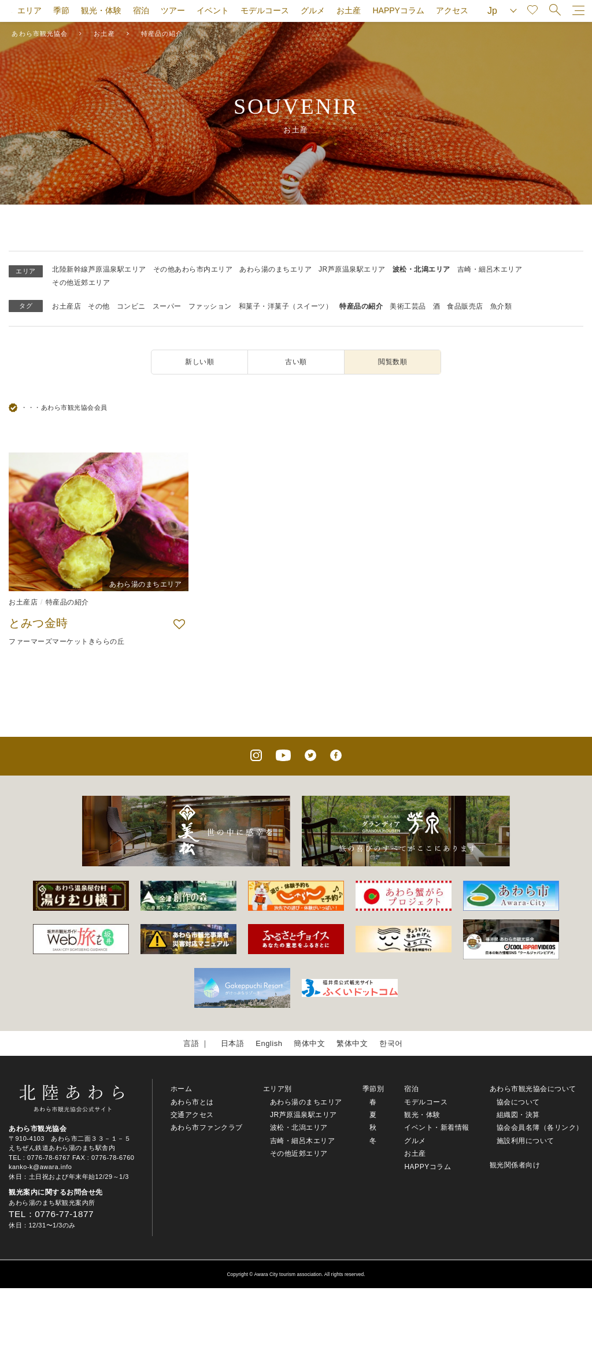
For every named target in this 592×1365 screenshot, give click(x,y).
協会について (518, 1102)
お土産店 (66, 306)
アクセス (452, 10)
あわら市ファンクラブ (207, 1127)
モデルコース (264, 10)
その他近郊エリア (81, 283)
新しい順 (199, 362)
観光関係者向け (515, 1165)
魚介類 (501, 306)
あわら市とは (192, 1102)
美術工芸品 (408, 306)
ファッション (210, 306)
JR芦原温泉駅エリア (352, 269)
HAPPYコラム (398, 10)
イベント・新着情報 (436, 1127)
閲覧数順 (392, 362)
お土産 (348, 10)
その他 (99, 306)
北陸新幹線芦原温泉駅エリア (99, 269)
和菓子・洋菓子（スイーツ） (286, 306)
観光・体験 (101, 10)
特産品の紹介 (361, 306)
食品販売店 (465, 306)
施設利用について (525, 1141)
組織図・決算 (518, 1115)
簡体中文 (309, 1043)
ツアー (173, 10)
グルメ (313, 10)
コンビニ (131, 306)
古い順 (296, 362)
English (269, 1043)
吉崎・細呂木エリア (490, 269)
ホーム (182, 1089)
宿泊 (141, 10)
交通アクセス (192, 1115)
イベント (213, 10)
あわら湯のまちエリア (275, 269)
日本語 (233, 1043)
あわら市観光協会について (533, 1089)
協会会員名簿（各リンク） (540, 1127)
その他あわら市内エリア (193, 269)
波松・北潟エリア (421, 269)
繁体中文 (352, 1043)
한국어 (391, 1043)
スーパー (167, 306)
